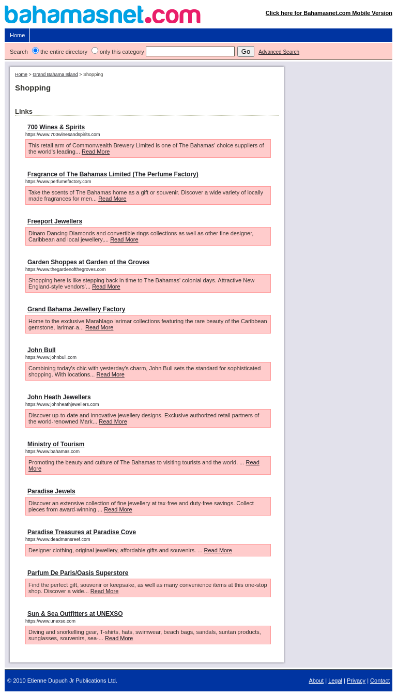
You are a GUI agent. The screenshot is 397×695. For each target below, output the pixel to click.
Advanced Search (278, 52)
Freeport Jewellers (54, 221)
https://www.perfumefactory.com (58, 181)
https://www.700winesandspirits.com (62, 134)
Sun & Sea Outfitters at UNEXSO (75, 613)
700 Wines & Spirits (56, 127)
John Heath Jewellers (59, 397)
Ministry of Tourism (55, 444)
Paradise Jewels (51, 491)
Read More (96, 151)
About (316, 680)
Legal (335, 680)
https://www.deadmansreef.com (57, 539)
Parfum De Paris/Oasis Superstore (77, 573)
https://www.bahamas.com (52, 451)
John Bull (41, 350)
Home (17, 35)
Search (19, 52)
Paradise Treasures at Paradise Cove (81, 532)
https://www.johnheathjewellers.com (62, 404)
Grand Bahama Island (55, 74)
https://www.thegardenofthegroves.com (65, 269)
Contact (380, 680)
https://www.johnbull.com (51, 357)
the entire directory (63, 52)
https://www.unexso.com (50, 621)
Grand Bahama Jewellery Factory (76, 309)
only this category (122, 52)
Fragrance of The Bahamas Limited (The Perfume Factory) (112, 174)
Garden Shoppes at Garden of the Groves (88, 262)
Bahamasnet (199, 16)
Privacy (356, 680)
